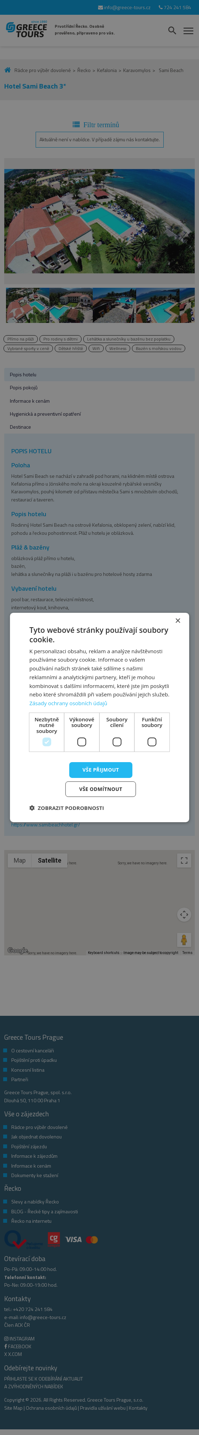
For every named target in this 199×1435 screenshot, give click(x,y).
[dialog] (99, 717)
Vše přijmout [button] (101, 769)
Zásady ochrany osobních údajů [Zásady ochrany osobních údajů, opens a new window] (68, 703)
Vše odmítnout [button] (100, 789)
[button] (66, 808)
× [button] (177, 621)
